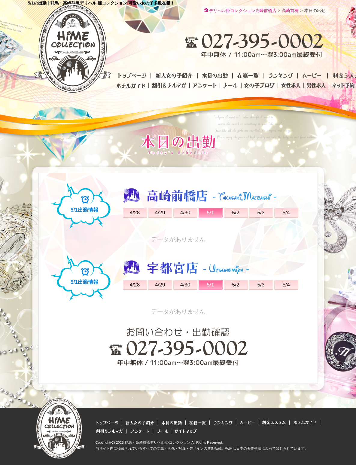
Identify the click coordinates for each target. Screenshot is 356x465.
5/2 (235, 213)
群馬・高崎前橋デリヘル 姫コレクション (157, 442)
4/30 (185, 213)
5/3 (260, 213)
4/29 (160, 213)
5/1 (210, 213)
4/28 (135, 213)
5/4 (286, 213)
